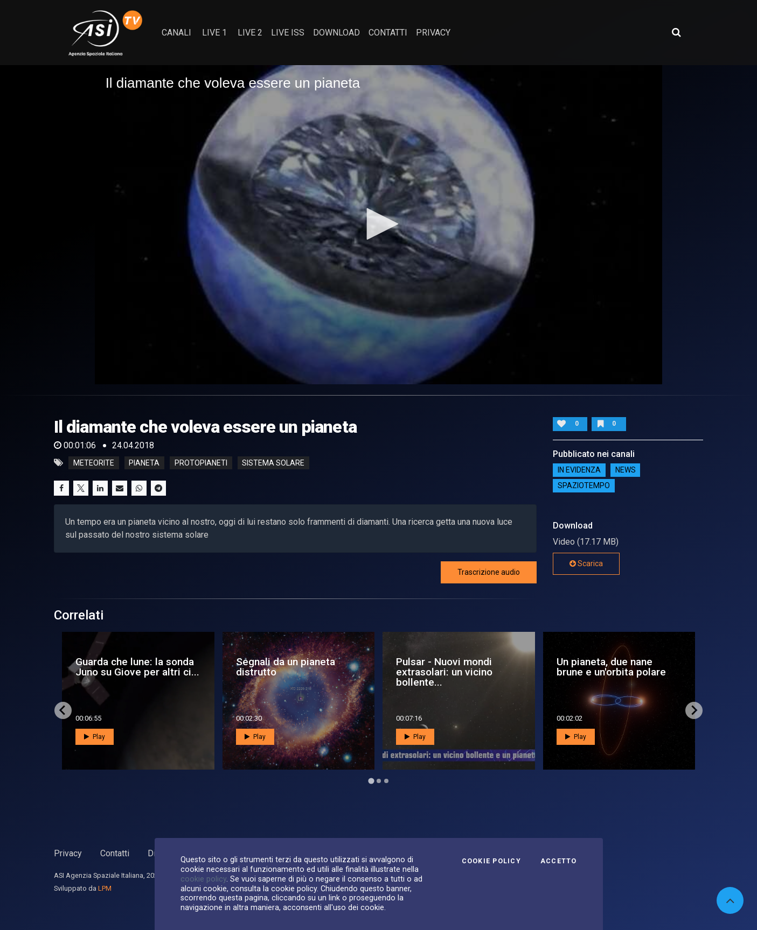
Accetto (558, 861)
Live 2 (250, 32)
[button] (378, 224)
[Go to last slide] (63, 710)
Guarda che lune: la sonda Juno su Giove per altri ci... (137, 667)
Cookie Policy (491, 861)
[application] (379, 224)
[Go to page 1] (371, 781)
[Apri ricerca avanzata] (676, 32)
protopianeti (201, 463)
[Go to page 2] (379, 781)
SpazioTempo (584, 485)
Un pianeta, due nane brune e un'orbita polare (611, 667)
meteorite (93, 463)
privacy (433, 32)
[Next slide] (694, 710)
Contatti (114, 853)
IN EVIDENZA (579, 470)
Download (336, 32)
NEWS (625, 470)
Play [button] (94, 737)
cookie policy (203, 879)
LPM (105, 888)
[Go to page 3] (386, 781)
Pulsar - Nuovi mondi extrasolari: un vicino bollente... (444, 672)
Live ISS (287, 32)
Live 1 (214, 32)
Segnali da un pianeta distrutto (285, 667)
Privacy (68, 853)
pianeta (144, 463)
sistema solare (273, 463)
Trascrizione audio (488, 572)
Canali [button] (176, 32)
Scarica (586, 563)
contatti (388, 32)
